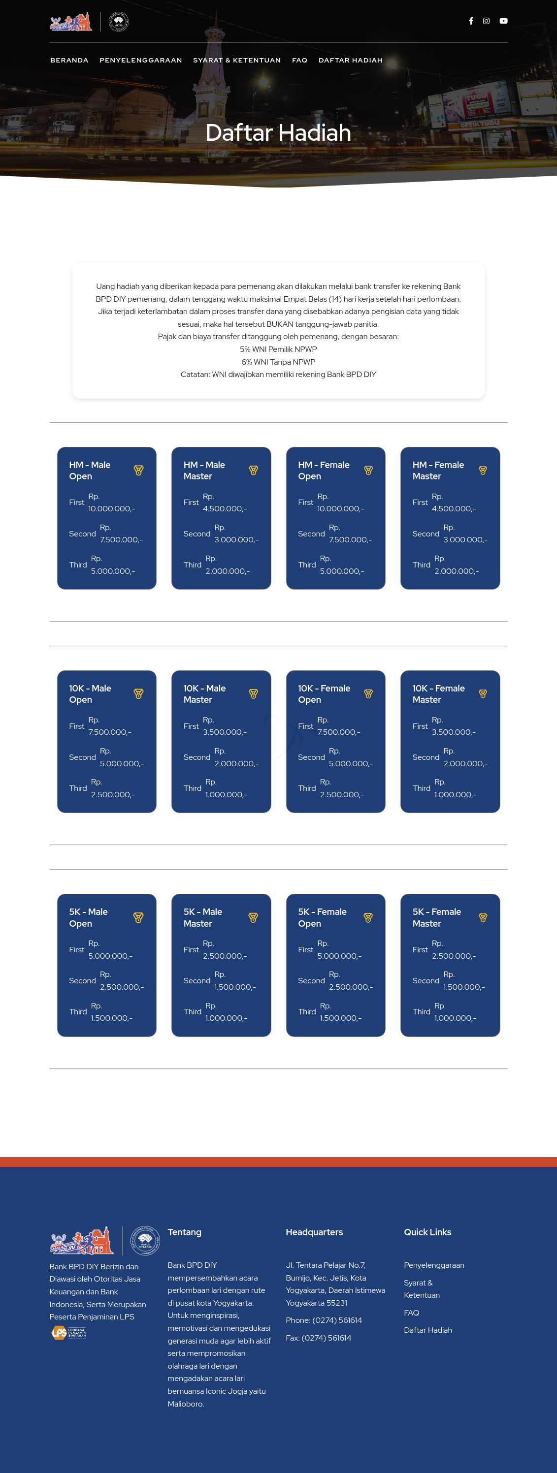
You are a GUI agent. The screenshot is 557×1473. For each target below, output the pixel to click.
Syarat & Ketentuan (238, 60)
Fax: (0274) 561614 (319, 1338)
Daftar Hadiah (351, 60)
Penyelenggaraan (140, 60)
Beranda (70, 60)
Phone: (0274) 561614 (324, 1320)
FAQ (300, 60)
